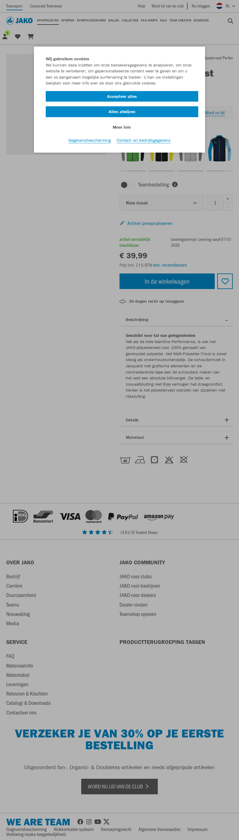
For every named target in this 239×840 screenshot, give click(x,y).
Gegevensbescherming (89, 140)
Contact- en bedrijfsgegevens (144, 140)
